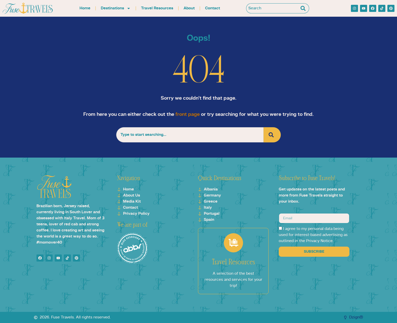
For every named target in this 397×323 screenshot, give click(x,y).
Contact (212, 8)
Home (85, 8)
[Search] (304, 8)
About (189, 8)
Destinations (116, 8)
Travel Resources (157, 8)
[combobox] (272, 8)
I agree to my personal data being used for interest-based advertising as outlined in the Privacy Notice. (313, 235)
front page (187, 114)
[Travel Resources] (233, 242)
